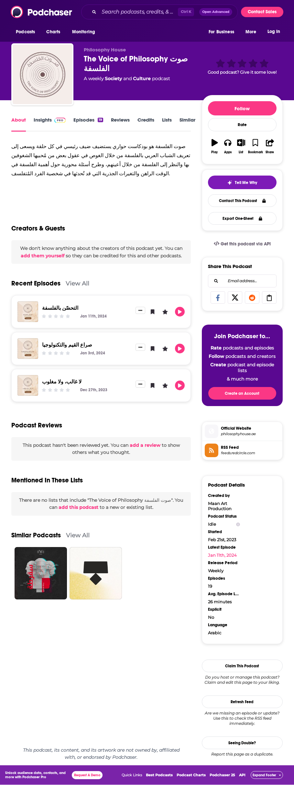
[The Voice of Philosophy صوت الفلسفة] (42, 74)
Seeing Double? (242, 743)
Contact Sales (262, 12)
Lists (167, 120)
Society (113, 78)
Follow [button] (242, 108)
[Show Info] (238, 524)
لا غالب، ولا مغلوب (62, 382)
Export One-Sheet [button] (242, 218)
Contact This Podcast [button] (242, 201)
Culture (142, 78)
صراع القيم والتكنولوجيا (67, 345)
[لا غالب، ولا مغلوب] (27, 385)
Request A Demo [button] (87, 775)
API (242, 775)
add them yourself (42, 255)
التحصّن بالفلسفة (60, 308)
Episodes (88, 120)
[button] (27, 32)
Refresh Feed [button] (242, 702)
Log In (273, 31)
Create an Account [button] (242, 393)
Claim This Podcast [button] (242, 666)
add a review (145, 445)
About (18, 120)
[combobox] (159, 12)
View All (77, 283)
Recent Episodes (35, 283)
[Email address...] (242, 281)
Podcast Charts (191, 775)
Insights (50, 120)
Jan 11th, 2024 (222, 555)
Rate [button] (242, 124)
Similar (187, 120)
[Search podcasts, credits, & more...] (138, 12)
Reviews (120, 120)
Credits (145, 120)
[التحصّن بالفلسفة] (27, 311)
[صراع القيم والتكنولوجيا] (27, 348)
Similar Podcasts (36, 535)
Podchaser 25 (222, 775)
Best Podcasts (159, 775)
